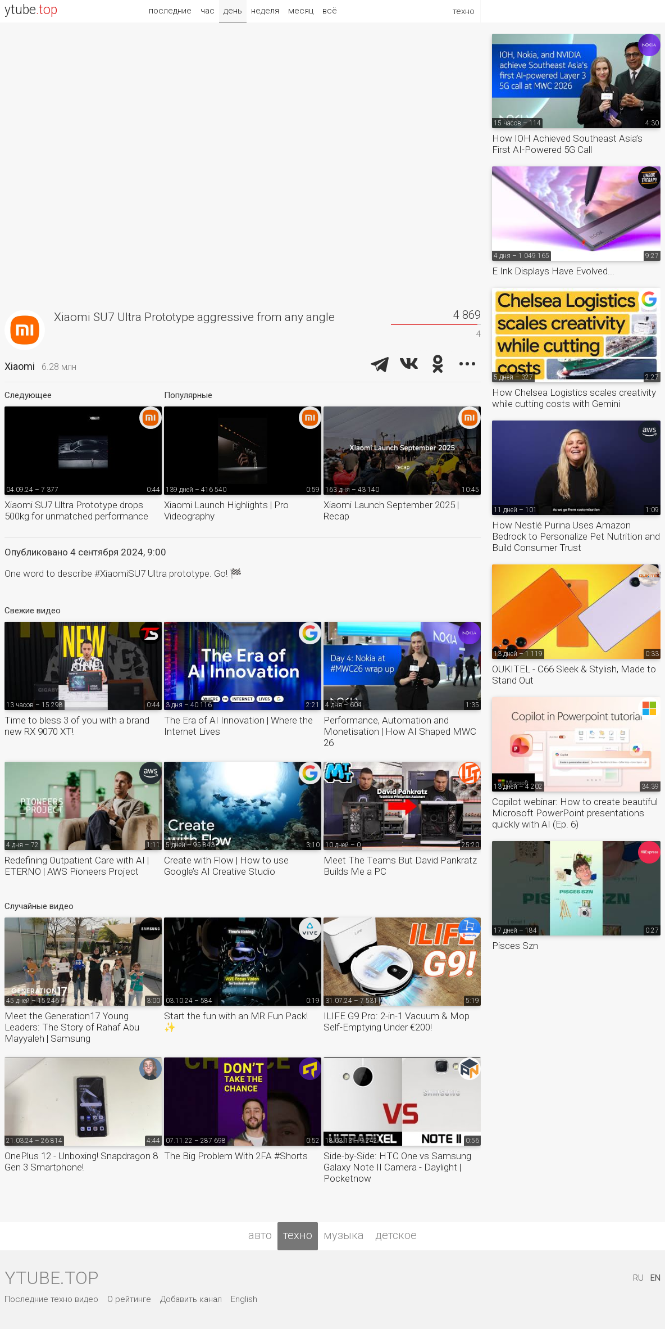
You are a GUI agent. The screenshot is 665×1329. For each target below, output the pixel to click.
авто (260, 1235)
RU (638, 1278)
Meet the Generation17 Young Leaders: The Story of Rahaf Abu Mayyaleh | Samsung (71, 1027)
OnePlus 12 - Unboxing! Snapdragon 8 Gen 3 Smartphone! (81, 1161)
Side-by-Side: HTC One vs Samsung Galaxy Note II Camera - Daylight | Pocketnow (397, 1167)
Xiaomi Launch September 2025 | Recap (391, 510)
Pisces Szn (515, 945)
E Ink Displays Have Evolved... (553, 271)
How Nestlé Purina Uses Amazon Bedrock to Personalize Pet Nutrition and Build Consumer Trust (576, 536)
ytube (30, 9)
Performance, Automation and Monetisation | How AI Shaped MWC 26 (400, 731)
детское (396, 1235)
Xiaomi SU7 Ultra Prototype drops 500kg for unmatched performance (76, 510)
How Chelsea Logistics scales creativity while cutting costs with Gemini (574, 398)
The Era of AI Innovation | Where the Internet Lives (238, 726)
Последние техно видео (51, 1299)
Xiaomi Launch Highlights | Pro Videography (226, 510)
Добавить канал (191, 1299)
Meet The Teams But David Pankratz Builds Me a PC (400, 866)
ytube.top (51, 1278)
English (244, 1299)
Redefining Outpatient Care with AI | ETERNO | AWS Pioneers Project (76, 866)
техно (297, 1235)
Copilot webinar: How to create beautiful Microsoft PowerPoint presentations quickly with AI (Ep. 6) (575, 813)
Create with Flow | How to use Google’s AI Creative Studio (226, 866)
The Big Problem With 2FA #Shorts (236, 1155)
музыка (344, 1235)
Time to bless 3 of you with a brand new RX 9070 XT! (76, 726)
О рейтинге (129, 1299)
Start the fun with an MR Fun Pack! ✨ (236, 1021)
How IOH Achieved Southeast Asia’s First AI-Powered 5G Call (567, 144)
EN (655, 1278)
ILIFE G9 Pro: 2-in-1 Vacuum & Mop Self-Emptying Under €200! (397, 1021)
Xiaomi (19, 366)
